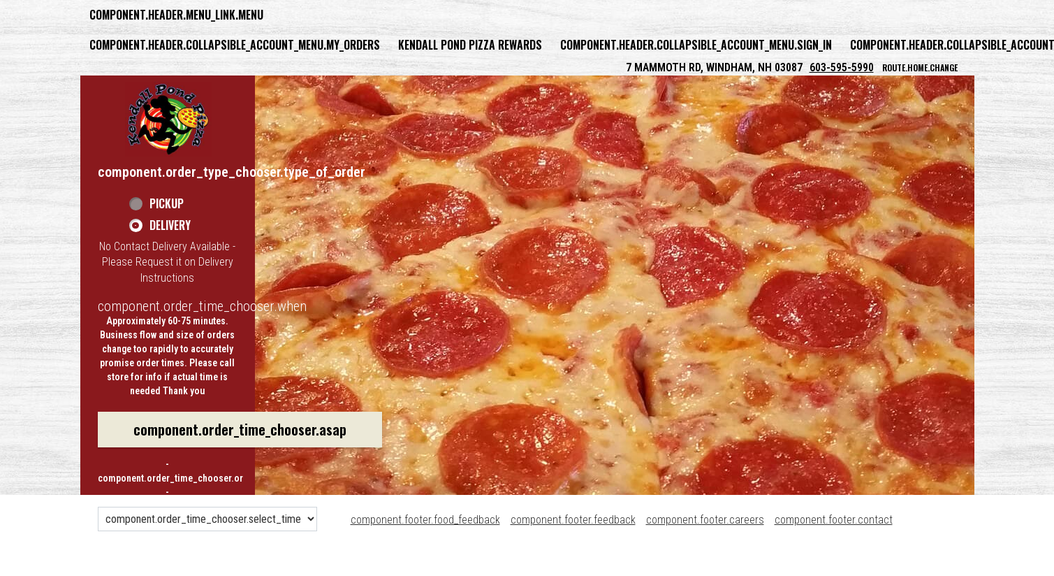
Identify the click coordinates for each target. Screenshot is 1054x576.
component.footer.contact (834, 519)
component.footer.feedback (573, 519)
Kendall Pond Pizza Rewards (470, 44)
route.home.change (920, 67)
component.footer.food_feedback (425, 519)
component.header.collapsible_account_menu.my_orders (234, 44)
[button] (168, 119)
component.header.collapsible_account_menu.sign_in (696, 44)
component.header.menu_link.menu (176, 14)
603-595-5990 (842, 67)
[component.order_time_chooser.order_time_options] (207, 519)
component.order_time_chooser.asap (239, 429)
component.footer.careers (705, 519)
